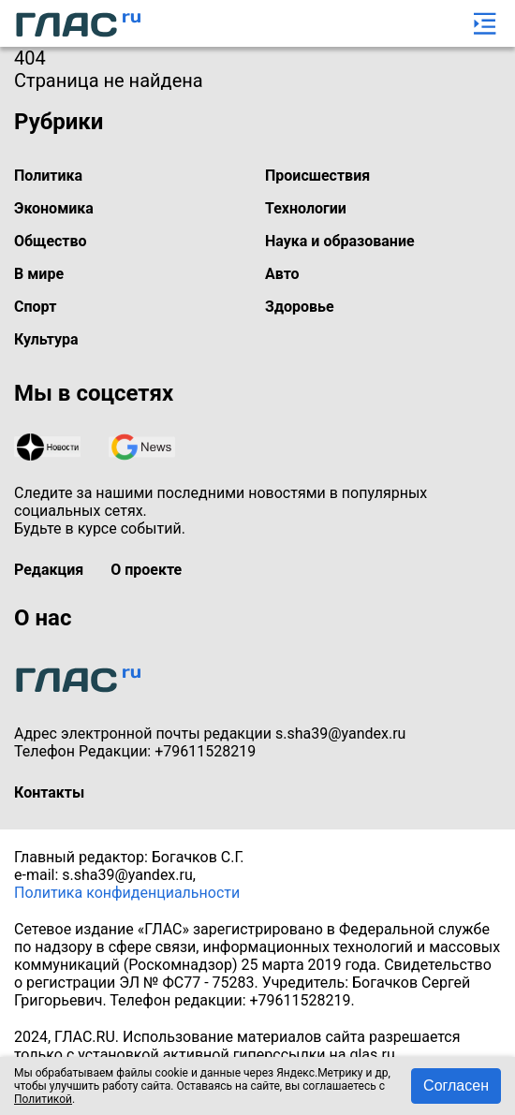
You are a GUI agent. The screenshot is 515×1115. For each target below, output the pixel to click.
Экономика (54, 208)
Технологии (305, 208)
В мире (39, 274)
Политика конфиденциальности (127, 893)
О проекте (146, 570)
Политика (48, 175)
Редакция (48, 570)
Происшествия (317, 175)
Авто (282, 274)
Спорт (35, 306)
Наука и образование (340, 241)
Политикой (43, 1099)
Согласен (456, 1085)
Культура (46, 339)
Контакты (49, 792)
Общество (50, 241)
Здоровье (299, 306)
